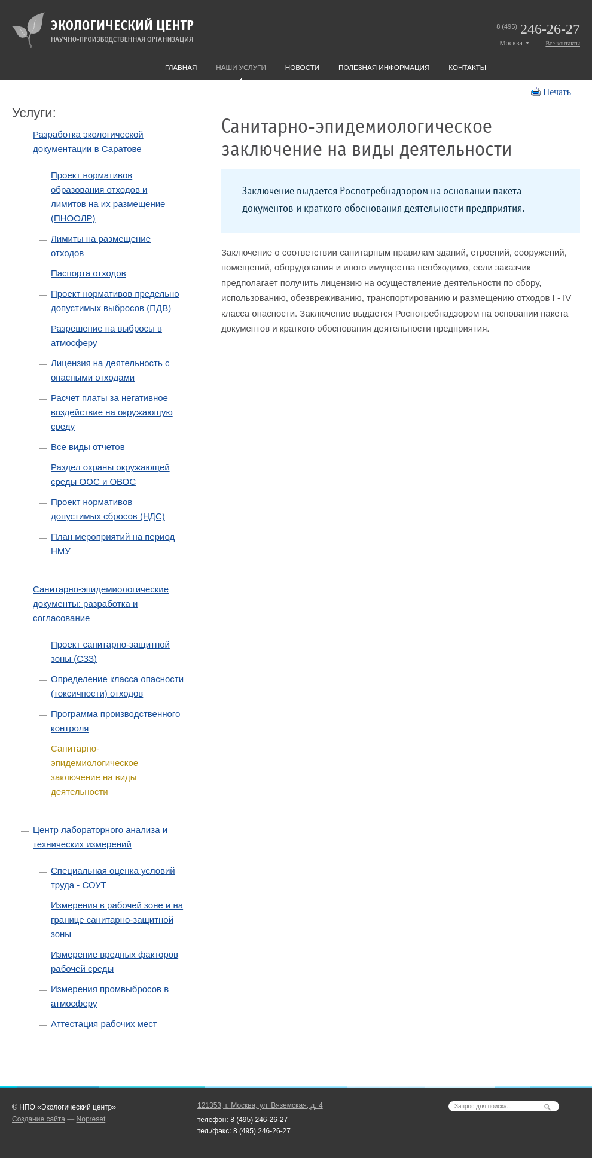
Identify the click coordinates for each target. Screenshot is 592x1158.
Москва (511, 43)
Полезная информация (383, 67)
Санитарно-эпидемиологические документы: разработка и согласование (101, 603)
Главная (181, 67)
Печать (557, 92)
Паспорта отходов (88, 273)
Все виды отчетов (88, 447)
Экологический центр (103, 30)
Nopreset (91, 1119)
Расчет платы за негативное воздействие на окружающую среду (112, 412)
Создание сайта (38, 1119)
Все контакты (562, 43)
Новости (302, 67)
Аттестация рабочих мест (104, 1024)
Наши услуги (241, 67)
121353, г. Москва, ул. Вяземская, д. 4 (260, 1105)
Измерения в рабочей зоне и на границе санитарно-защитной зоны (117, 919)
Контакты (467, 67)
